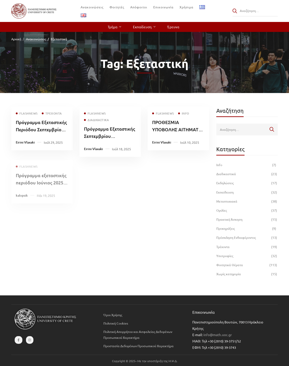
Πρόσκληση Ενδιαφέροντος (247, 238)
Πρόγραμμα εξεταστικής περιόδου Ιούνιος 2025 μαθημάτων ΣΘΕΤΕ (41, 185)
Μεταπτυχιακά (247, 201)
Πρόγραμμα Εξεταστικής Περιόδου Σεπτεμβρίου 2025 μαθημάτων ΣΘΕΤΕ (41, 130)
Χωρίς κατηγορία (247, 274)
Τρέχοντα (247, 247)
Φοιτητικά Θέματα (247, 265)
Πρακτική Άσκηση (247, 219)
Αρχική (16, 39)
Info (247, 165)
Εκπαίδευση (247, 192)
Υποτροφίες (247, 256)
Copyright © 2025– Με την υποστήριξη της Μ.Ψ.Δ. (144, 361)
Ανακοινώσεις (36, 39)
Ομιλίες (247, 210)
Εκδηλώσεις (247, 183)
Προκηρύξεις (247, 229)
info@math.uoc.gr (217, 335)
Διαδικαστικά (247, 174)
